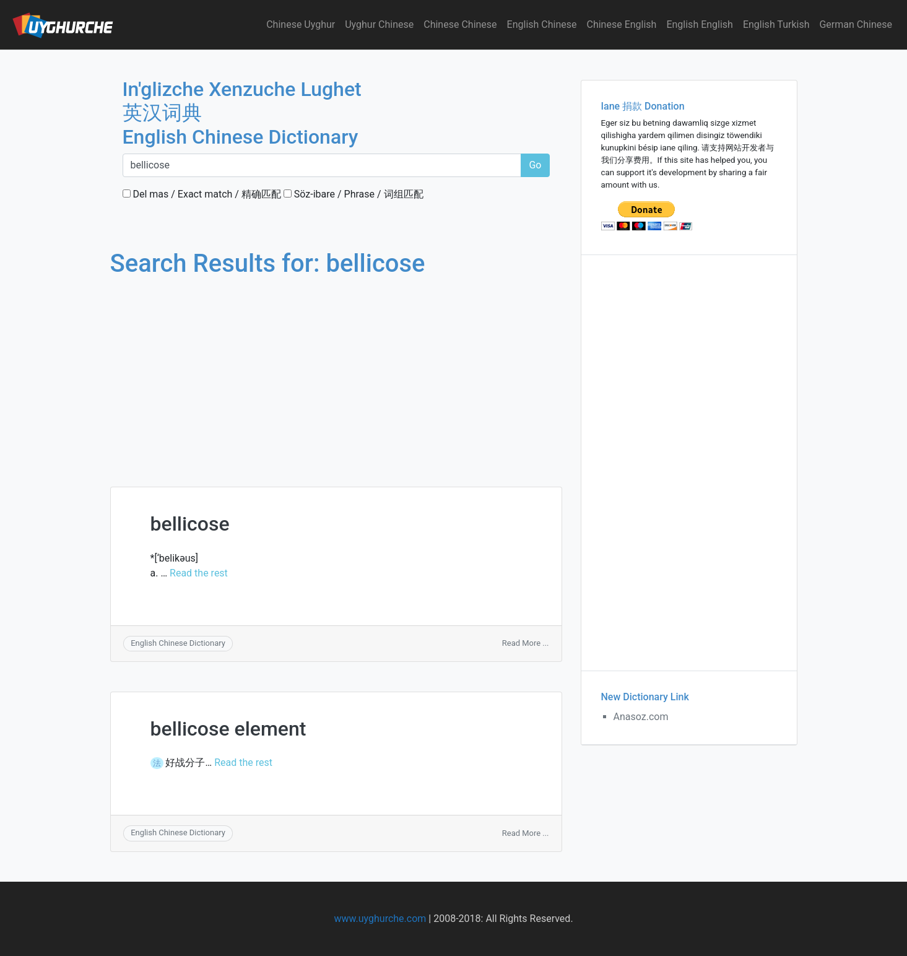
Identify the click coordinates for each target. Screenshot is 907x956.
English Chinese (542, 24)
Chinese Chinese (460, 24)
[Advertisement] (336, 370)
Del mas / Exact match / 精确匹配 (202, 194)
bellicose (190, 524)
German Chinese (855, 24)
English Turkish (776, 24)
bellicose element (228, 729)
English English (699, 24)
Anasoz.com (641, 717)
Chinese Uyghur (300, 24)
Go (535, 165)
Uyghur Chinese (379, 24)
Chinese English (622, 24)
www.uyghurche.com (380, 918)
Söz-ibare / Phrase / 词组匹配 (353, 194)
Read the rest (199, 573)
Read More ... (525, 643)
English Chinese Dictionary (178, 643)
